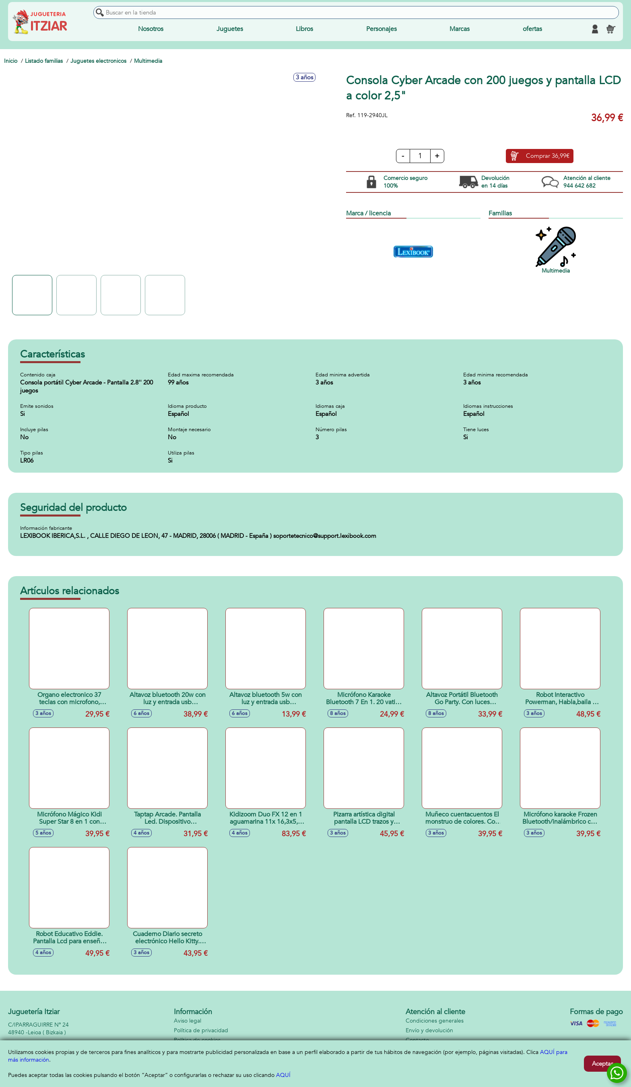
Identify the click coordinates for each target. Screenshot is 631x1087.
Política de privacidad (201, 1030)
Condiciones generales (435, 1021)
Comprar (547, 156)
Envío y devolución (429, 1030)
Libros (304, 29)
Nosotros (150, 29)
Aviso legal (187, 1021)
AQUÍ (283, 1075)
